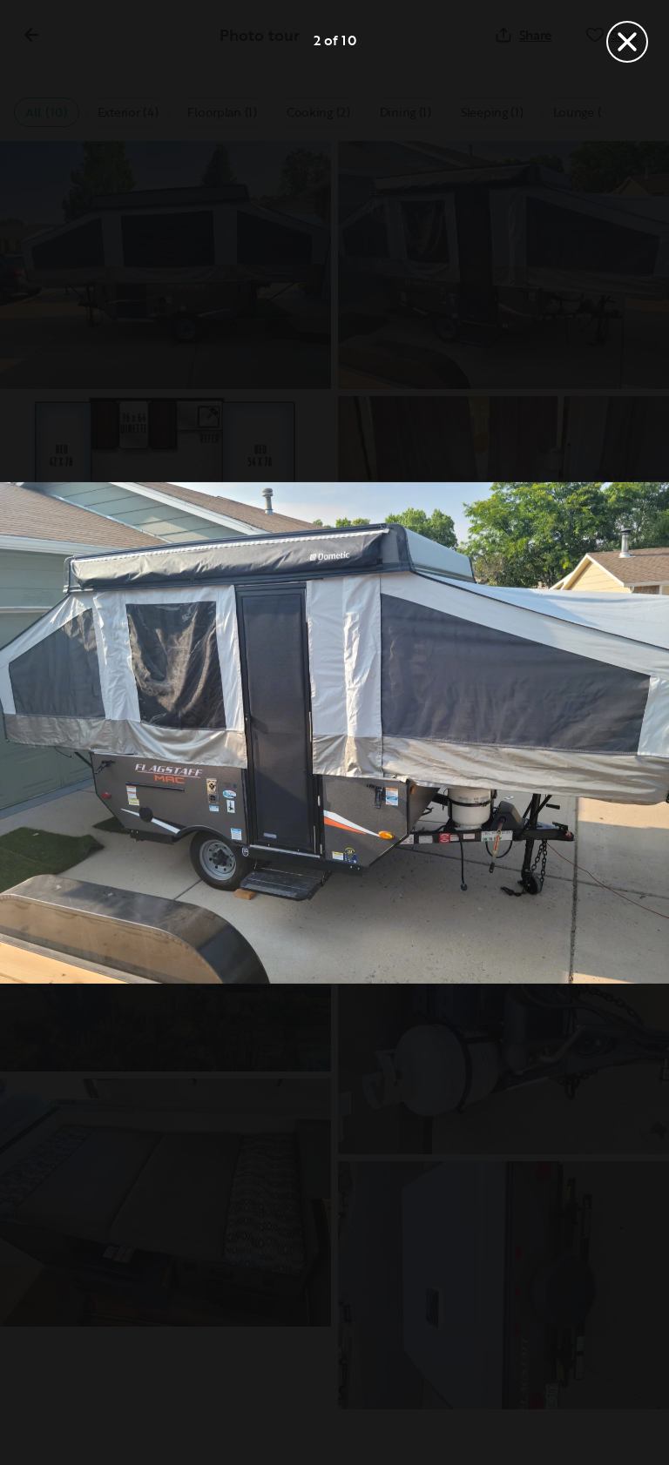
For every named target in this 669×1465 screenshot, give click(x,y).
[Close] (627, 42)
